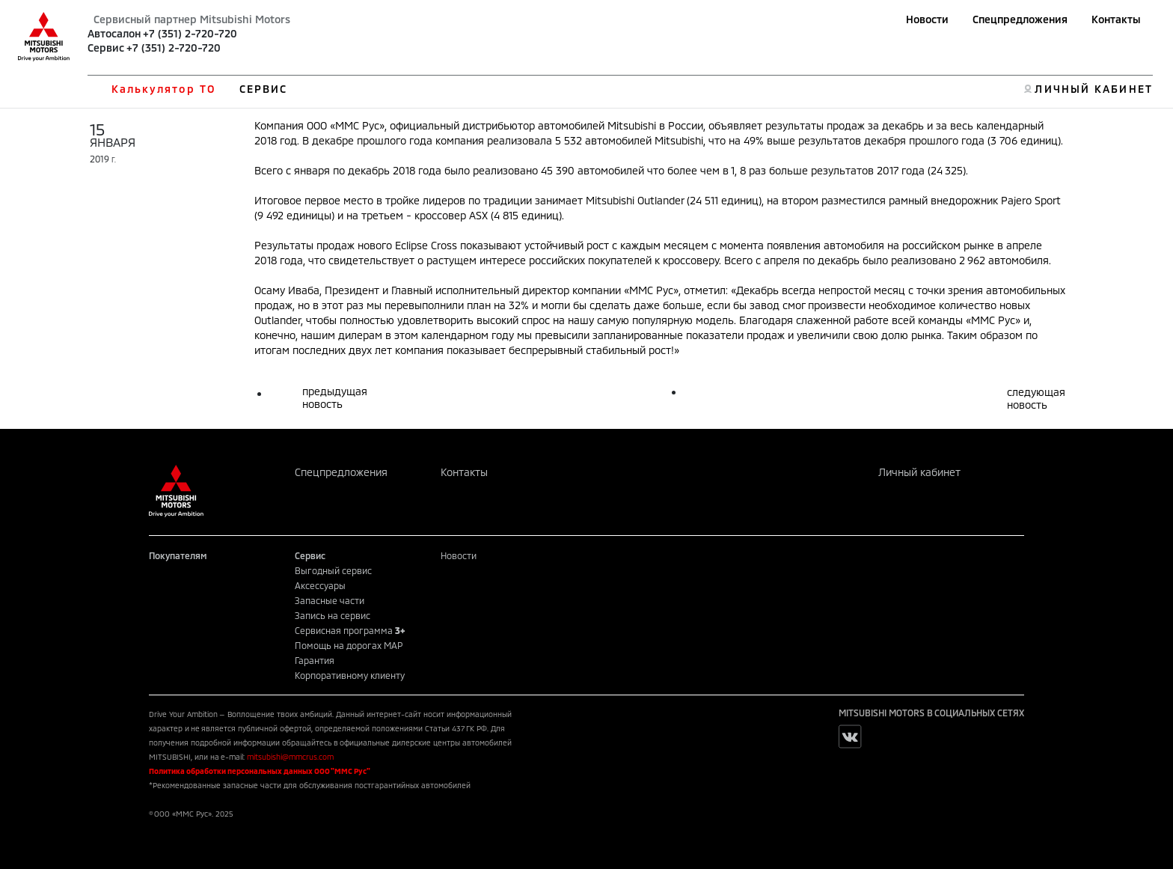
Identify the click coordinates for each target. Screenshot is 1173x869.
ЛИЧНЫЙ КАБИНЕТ (1093, 88)
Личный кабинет (919, 472)
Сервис (106, 47)
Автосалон (114, 33)
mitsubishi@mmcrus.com (290, 756)
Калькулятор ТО (163, 88)
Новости (927, 19)
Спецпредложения (1020, 19)
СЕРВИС (263, 88)
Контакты (1116, 19)
